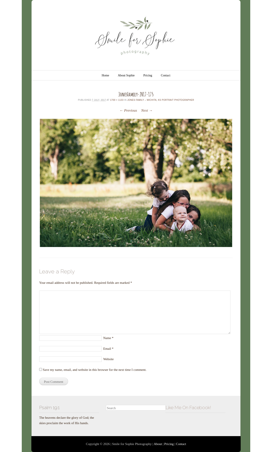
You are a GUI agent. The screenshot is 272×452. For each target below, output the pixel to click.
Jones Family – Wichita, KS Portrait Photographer (160, 100)
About (158, 444)
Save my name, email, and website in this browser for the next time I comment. (94, 369)
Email (108, 348)
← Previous (128, 110)
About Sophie (126, 75)
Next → (147, 110)
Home (105, 75)
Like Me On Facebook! (188, 407)
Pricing (147, 75)
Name (108, 338)
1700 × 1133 (116, 100)
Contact (165, 75)
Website (108, 359)
